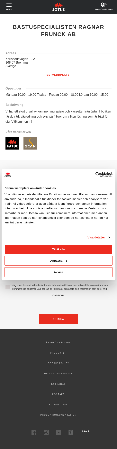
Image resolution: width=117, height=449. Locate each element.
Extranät (58, 384)
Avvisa (58, 272)
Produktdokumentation (58, 415)
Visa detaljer (96, 237)
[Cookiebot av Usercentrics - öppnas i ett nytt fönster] (95, 174)
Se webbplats (58, 75)
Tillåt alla (58, 249)
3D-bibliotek (58, 405)
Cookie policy (58, 363)
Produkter (58, 353)
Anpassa (58, 260)
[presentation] (58, 304)
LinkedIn (83, 431)
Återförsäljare (58, 343)
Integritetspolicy (58, 374)
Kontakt (58, 394)
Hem (7, 17)
